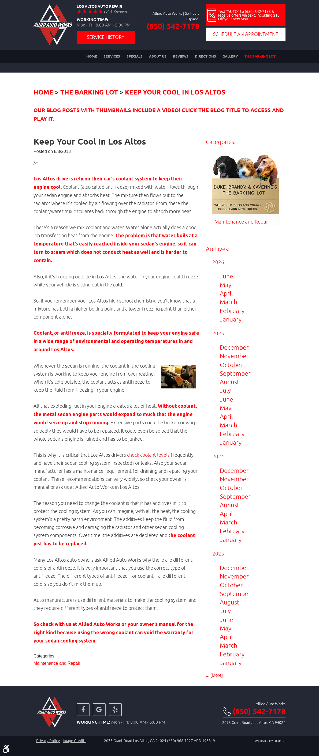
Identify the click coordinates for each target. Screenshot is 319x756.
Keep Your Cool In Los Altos (175, 92)
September (235, 373)
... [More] (214, 675)
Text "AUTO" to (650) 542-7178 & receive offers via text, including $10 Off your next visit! (249, 15)
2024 (218, 456)
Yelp (115, 709)
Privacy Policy (48, 741)
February (232, 310)
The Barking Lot (260, 56)
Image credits (74, 741)
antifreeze (72, 333)
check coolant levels (148, 455)
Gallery (230, 56)
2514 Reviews (115, 11)
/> (36, 162)
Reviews (180, 56)
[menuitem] (91, 56)
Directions (205, 56)
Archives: (217, 248)
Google (99, 709)
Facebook (83, 709)
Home (91, 56)
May (225, 284)
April (226, 293)
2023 (218, 554)
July (225, 390)
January (231, 319)
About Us (157, 56)
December (234, 347)
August (229, 381)
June (226, 276)
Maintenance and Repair (57, 663)
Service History (105, 37)
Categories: (220, 141)
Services (111, 56)
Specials (135, 56)
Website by (269, 741)
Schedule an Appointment (245, 34)
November (234, 356)
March (228, 301)
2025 (218, 333)
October (231, 364)
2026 (218, 262)
